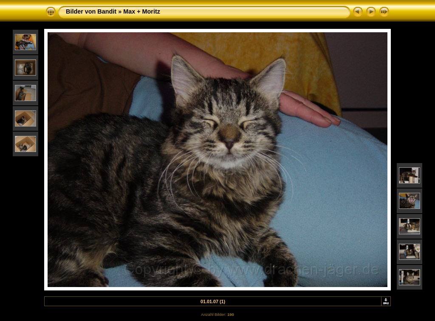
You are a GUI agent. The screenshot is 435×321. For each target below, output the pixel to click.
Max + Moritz (141, 11)
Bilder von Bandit (91, 11)
